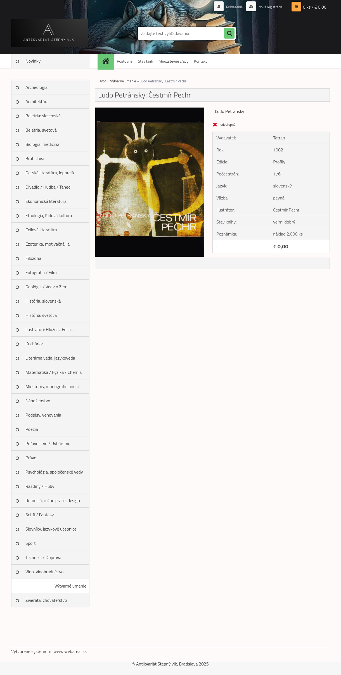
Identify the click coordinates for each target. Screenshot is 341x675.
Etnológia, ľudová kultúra (48, 215)
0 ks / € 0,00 (314, 7)
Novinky (33, 61)
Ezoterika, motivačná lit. (47, 244)
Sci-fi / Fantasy (39, 514)
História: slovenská (43, 301)
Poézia (31, 429)
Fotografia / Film (41, 272)
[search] (229, 33)
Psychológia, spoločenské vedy (54, 472)
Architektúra (37, 101)
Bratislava (34, 158)
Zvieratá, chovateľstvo (46, 600)
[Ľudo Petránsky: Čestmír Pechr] (149, 109)
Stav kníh (145, 61)
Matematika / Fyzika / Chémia (53, 372)
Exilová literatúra (41, 229)
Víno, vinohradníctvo (44, 571)
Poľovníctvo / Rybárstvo (47, 443)
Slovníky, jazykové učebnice (51, 529)
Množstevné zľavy (173, 61)
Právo (30, 457)
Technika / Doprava (43, 557)
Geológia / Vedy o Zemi (46, 286)
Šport (30, 543)
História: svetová (41, 315)
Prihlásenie (231, 7)
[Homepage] (107, 61)
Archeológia (36, 87)
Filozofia (33, 258)
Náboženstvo (37, 400)
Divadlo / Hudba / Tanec (47, 187)
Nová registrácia (269, 7)
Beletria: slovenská (43, 115)
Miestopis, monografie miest (52, 386)
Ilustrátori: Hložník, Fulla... (49, 329)
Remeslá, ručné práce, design (52, 500)
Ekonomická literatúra (46, 201)
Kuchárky (34, 343)
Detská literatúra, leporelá (49, 172)
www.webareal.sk (70, 651)
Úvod (102, 81)
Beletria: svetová (41, 130)
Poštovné (124, 61)
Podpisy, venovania (43, 415)
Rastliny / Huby (39, 486)
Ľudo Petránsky (229, 111)
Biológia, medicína (42, 144)
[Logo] (49, 33)
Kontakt (200, 61)
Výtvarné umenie (70, 586)
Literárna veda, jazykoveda (50, 358)
